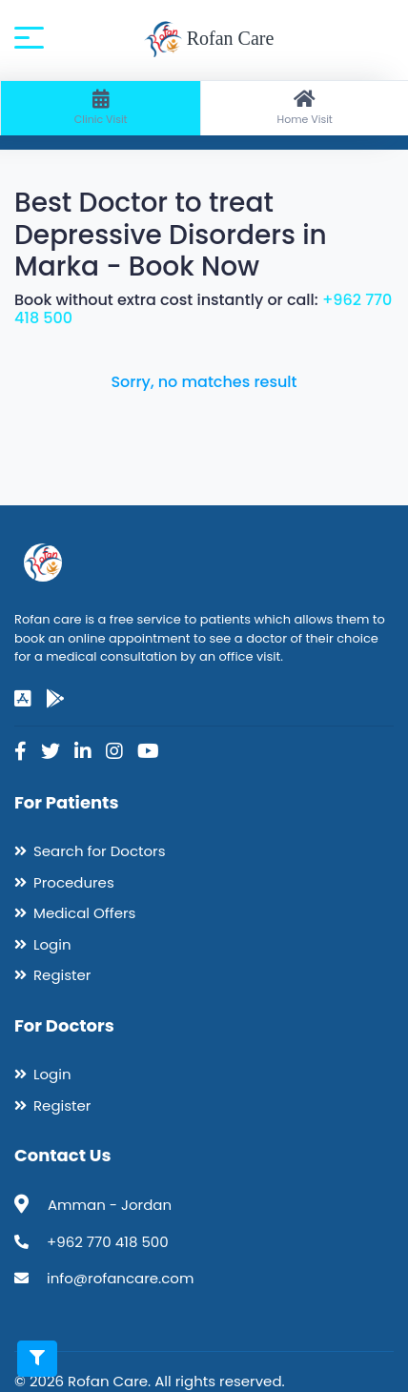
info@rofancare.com (120, 1278)
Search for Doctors (99, 851)
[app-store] (22, 698)
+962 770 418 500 (108, 1242)
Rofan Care (209, 40)
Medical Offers (84, 913)
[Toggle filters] (37, 1359)
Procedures (73, 882)
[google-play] (55, 698)
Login (52, 944)
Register (62, 975)
